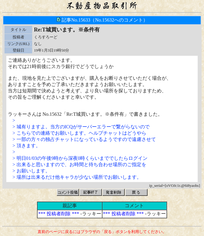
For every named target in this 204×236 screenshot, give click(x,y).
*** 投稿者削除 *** (58, 213)
